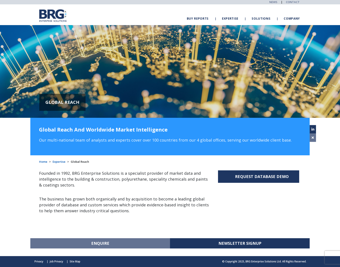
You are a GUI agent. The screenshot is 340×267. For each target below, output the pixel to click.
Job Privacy (56, 261)
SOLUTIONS (261, 19)
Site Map (75, 261)
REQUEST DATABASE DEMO (262, 176)
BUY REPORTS (198, 19)
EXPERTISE (230, 19)
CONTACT (293, 2)
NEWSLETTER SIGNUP (239, 243)
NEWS (273, 2)
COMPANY (292, 19)
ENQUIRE (100, 243)
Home (43, 162)
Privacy (38, 261)
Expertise (59, 162)
